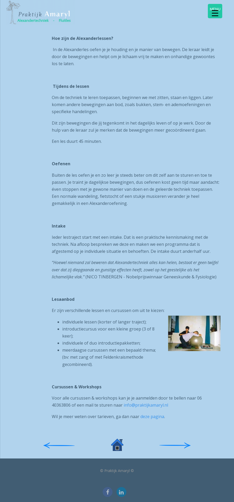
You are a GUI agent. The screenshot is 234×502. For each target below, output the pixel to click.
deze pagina (152, 416)
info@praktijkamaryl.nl (146, 405)
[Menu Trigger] (215, 11)
